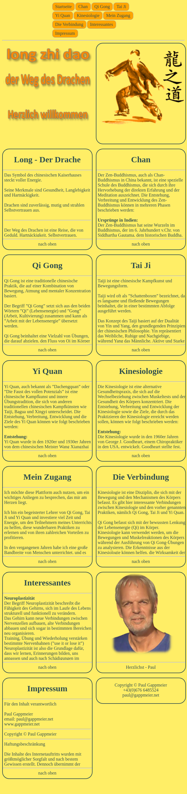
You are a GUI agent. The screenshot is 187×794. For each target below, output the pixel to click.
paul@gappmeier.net (141, 695)
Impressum (65, 33)
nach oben (47, 244)
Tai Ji (121, 6)
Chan (83, 6)
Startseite (63, 6)
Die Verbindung (69, 24)
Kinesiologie (88, 15)
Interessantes (101, 24)
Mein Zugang (118, 15)
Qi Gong (102, 6)
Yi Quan (62, 15)
